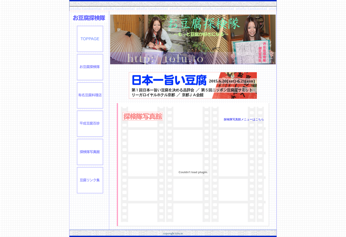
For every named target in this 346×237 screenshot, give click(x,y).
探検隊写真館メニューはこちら (244, 119)
